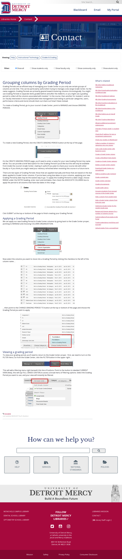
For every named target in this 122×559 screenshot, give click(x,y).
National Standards (75, 465)
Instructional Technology (28, 57)
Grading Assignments (102, 184)
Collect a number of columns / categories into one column (105, 144)
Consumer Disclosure (88, 554)
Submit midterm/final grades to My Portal (106, 218)
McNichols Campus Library (16, 512)
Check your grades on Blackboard (106, 140)
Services (46, 464)
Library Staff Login (102, 520)
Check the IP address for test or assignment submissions (105, 135)
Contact (28, 21)
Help (13, 57)
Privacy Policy (64, 554)
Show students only (39, 68)
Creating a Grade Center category (106, 161)
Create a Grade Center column (105, 154)
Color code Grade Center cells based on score (105, 150)
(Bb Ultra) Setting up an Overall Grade (105, 115)
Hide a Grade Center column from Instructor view (106, 201)
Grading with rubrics (102, 188)
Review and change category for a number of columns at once (106, 212)
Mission (29, 554)
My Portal (113, 10)
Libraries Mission (100, 512)
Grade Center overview (102, 181)
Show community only (86, 68)
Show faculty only (62, 68)
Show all (19, 68)
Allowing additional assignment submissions (105, 124)
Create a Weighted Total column (105, 158)
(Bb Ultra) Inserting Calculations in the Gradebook (106, 104)
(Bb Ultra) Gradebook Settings (105, 96)
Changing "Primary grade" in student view (107, 130)
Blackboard (80, 10)
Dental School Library (14, 516)
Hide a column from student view (106, 197)
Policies (105, 464)
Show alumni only (109, 68)
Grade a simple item (101, 177)
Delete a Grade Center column (105, 165)
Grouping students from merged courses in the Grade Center (106, 192)
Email (97, 10)
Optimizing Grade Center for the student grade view (105, 207)
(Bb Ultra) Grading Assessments (105, 99)
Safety (45, 554)
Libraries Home (8, 21)
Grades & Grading (49, 57)
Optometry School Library (16, 520)
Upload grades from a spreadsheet (106, 228)
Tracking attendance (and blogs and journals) (107, 223)
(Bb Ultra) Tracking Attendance (105, 119)
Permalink (7, 414)
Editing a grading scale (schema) (105, 174)
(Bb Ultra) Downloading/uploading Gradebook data (106, 91)
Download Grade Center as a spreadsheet (104, 169)
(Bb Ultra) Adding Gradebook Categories (104, 86)
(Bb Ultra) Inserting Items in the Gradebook (105, 109)
